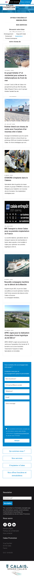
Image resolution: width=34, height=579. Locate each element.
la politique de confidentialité (21, 433)
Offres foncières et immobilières (18, 19)
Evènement (8, 36)
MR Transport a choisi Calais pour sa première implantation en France (16, 231)
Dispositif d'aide (21, 34)
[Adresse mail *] (17, 498)
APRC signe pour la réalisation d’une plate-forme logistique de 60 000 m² (16, 335)
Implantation (19, 36)
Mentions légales (8, 528)
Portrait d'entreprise (11, 38)
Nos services (21, 25)
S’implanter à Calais (17, 465)
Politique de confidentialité (11, 531)
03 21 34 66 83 (8, 553)
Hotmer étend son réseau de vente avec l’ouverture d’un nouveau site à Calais (16, 129)
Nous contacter (25, 2)
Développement (8, 34)
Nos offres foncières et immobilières (17, 474)
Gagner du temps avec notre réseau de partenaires (17, 41)
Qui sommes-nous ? (17, 451)
